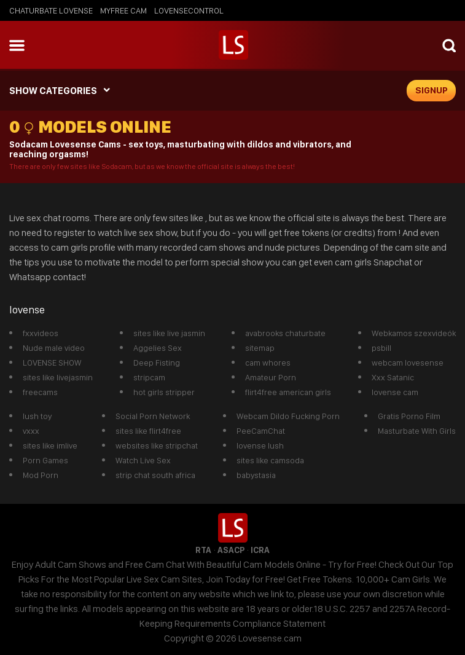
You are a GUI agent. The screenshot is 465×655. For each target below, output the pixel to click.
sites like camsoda (270, 460)
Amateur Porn (270, 377)
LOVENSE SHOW (52, 362)
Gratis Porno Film (409, 416)
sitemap (260, 348)
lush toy (37, 416)
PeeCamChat (260, 431)
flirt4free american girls (288, 392)
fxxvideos (40, 333)
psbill (381, 348)
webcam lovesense (408, 362)
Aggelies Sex (157, 348)
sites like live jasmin (169, 333)
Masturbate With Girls (417, 431)
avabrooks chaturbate (285, 333)
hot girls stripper (164, 392)
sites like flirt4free (148, 431)
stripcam (149, 377)
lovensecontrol (189, 10)
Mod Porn (40, 475)
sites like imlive (50, 445)
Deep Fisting (156, 362)
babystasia (256, 475)
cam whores (268, 362)
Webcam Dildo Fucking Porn (288, 416)
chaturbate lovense (51, 10)
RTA (203, 550)
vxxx (31, 431)
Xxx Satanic (393, 377)
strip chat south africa (155, 475)
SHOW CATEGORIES (53, 90)
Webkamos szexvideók (414, 333)
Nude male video (54, 348)
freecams (40, 392)
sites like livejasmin (58, 377)
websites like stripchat (156, 445)
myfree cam (123, 10)
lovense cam (395, 392)
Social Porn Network (152, 416)
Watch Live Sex (143, 460)
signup (431, 90)
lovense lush (260, 445)
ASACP (230, 550)
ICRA (260, 550)
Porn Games (45, 460)
